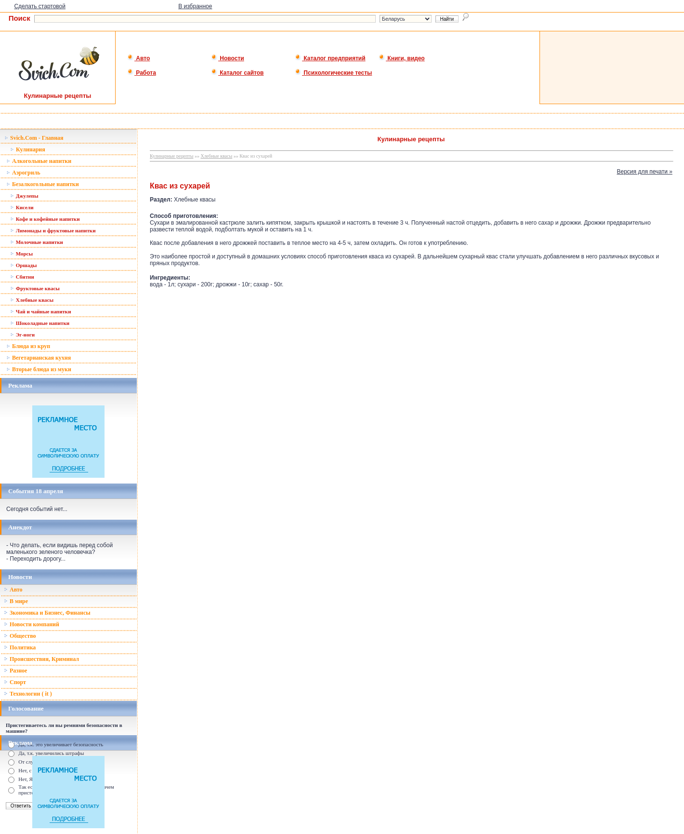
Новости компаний (31, 624)
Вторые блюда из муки (38, 369)
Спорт (15, 682)
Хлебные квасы (31, 300)
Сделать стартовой (40, 6)
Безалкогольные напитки (42, 184)
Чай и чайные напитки (40, 311)
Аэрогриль (23, 172)
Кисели (21, 207)
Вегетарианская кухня (38, 357)
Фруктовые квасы (35, 288)
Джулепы (24, 196)
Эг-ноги (22, 334)
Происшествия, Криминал (41, 659)
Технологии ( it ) (28, 693)
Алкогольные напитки (38, 161)
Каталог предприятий (330, 58)
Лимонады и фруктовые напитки (52, 230)
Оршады (23, 265)
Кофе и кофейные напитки (45, 219)
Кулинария (27, 149)
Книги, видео (402, 58)
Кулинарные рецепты (171, 156)
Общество (20, 635)
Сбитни (22, 277)
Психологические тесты (333, 72)
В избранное (195, 6)
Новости (227, 58)
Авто (138, 58)
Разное (15, 670)
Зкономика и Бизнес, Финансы (47, 612)
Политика (20, 647)
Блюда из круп (28, 346)
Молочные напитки (36, 242)
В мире (16, 601)
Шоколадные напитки (39, 323)
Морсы (21, 253)
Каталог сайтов (237, 72)
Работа (141, 72)
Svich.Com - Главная (34, 138)
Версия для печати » (644, 171)
